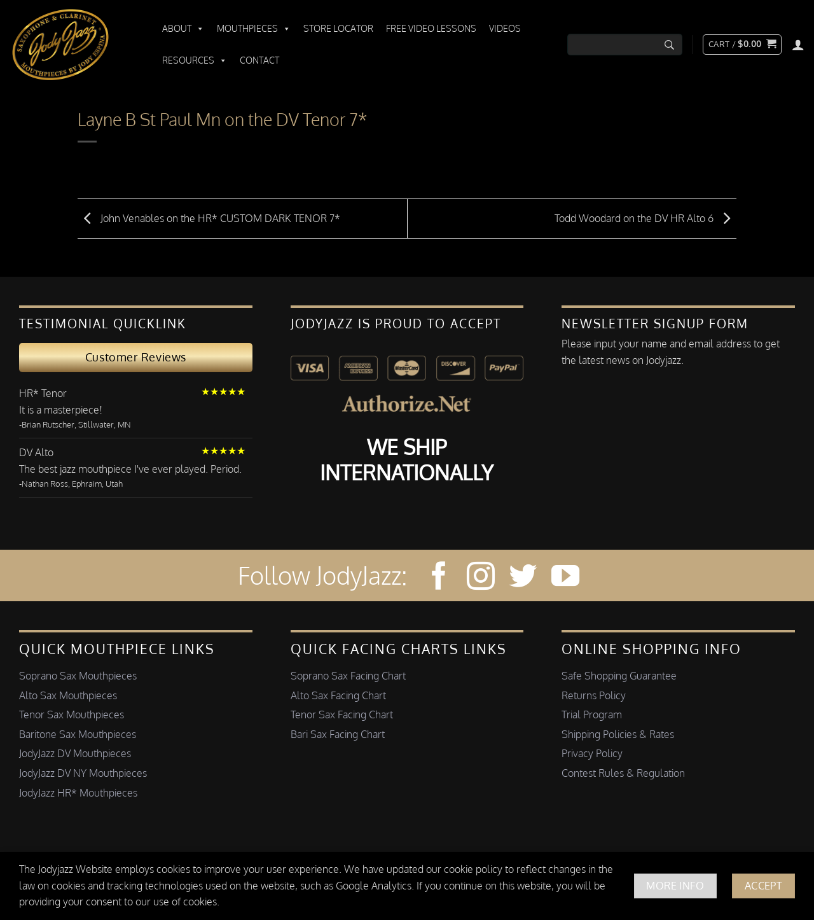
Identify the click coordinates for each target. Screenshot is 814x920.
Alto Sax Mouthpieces (68, 695)
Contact (259, 60)
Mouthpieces (254, 29)
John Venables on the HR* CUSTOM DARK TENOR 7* (209, 217)
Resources (194, 60)
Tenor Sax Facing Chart (342, 714)
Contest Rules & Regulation (623, 773)
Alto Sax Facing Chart (338, 695)
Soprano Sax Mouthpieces (78, 675)
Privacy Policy (592, 753)
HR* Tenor (43, 393)
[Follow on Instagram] (481, 578)
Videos (505, 28)
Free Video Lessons (431, 28)
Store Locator (338, 28)
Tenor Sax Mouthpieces (71, 714)
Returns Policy (594, 695)
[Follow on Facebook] (439, 578)
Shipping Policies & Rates (618, 734)
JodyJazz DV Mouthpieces (75, 753)
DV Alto (36, 452)
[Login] (798, 45)
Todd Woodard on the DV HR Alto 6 (645, 217)
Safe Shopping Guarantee (619, 675)
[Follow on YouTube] (565, 578)
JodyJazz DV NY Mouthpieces (83, 773)
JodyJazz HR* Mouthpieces (78, 792)
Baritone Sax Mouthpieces (77, 734)
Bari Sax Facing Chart (338, 734)
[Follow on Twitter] (523, 578)
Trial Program (592, 714)
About (183, 29)
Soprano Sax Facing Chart (348, 675)
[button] (742, 44)
